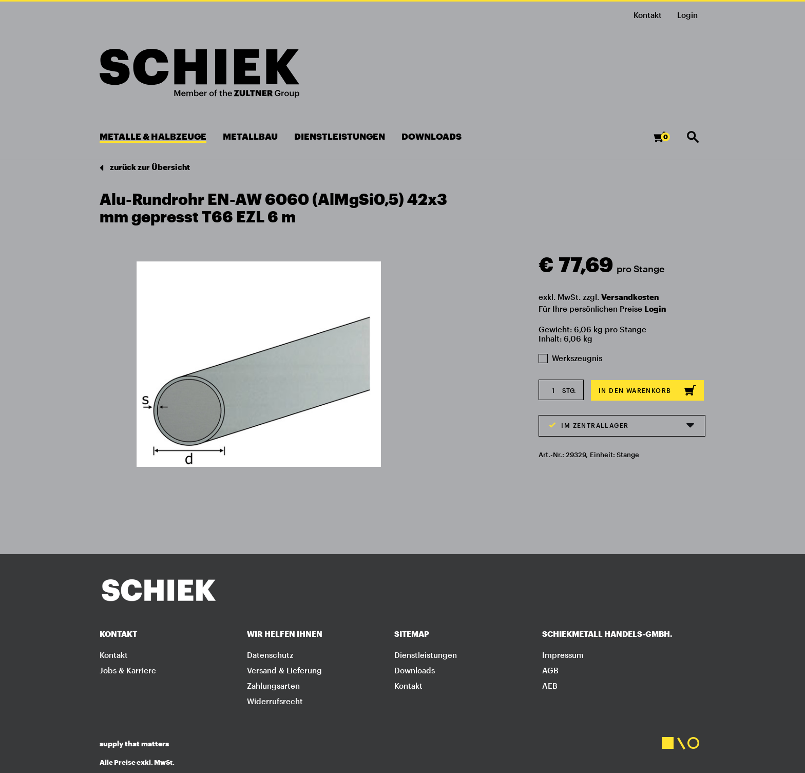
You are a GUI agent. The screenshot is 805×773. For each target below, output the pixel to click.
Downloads (414, 670)
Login (655, 308)
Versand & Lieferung (284, 670)
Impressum (563, 654)
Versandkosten (630, 296)
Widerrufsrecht (275, 701)
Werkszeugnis (570, 358)
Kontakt (648, 15)
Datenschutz (270, 654)
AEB (550, 685)
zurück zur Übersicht (145, 167)
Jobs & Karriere (128, 670)
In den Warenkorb (647, 390)
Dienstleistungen (425, 654)
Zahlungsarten (273, 685)
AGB (550, 670)
